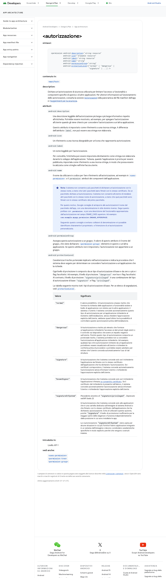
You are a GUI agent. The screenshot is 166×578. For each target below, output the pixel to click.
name (74, 61)
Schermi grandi (86, 573)
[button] (15, 21)
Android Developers (50, 27)
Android (40, 575)
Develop (71, 3)
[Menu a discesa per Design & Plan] (61, 3)
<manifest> (53, 81)
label (74, 58)
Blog (111, 3)
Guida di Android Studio (130, 574)
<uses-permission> (57, 455)
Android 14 (106, 574)
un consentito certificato (111, 381)
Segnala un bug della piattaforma (153, 571)
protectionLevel (79, 66)
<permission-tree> (57, 458)
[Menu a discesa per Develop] (78, 3)
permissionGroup (79, 63)
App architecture (13, 12)
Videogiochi (64, 570)
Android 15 (106, 570)
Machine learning (66, 574)
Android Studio (154, 3)
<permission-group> (90, 244)
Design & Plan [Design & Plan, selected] (52, 3)
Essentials (31, 3)
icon (74, 55)
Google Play (90, 3)
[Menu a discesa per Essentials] (39, 3)
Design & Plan (66, 27)
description (77, 53)
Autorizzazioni (90, 98)
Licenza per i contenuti (114, 474)
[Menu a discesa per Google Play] (99, 3)
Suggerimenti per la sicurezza (63, 101)
